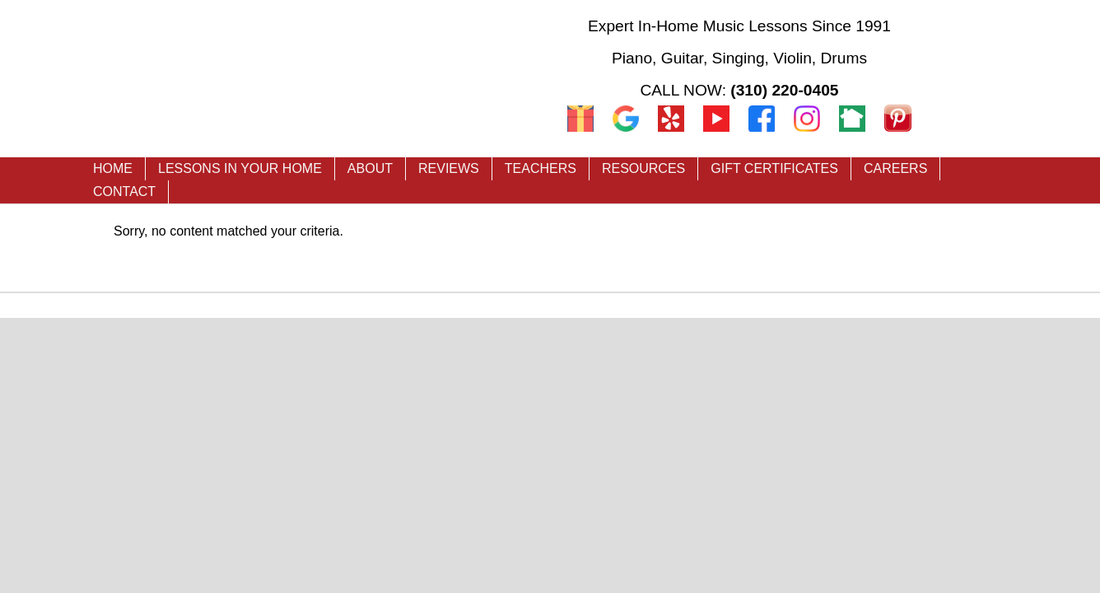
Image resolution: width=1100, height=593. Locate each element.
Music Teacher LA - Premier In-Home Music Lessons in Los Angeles (299, 76)
